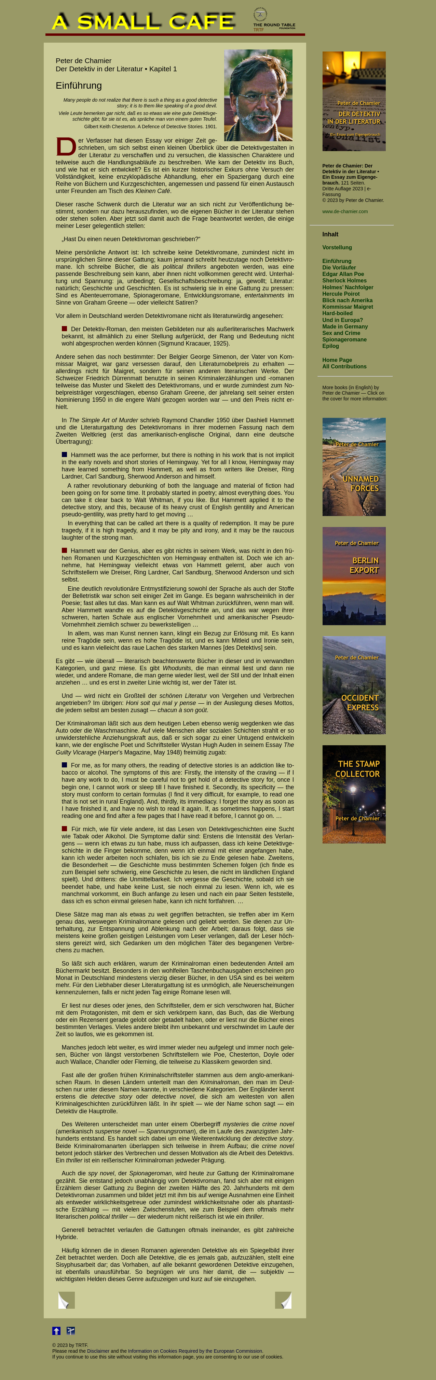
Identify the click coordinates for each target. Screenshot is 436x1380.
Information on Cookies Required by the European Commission (195, 1351)
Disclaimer (98, 1351)
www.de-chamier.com (345, 211)
